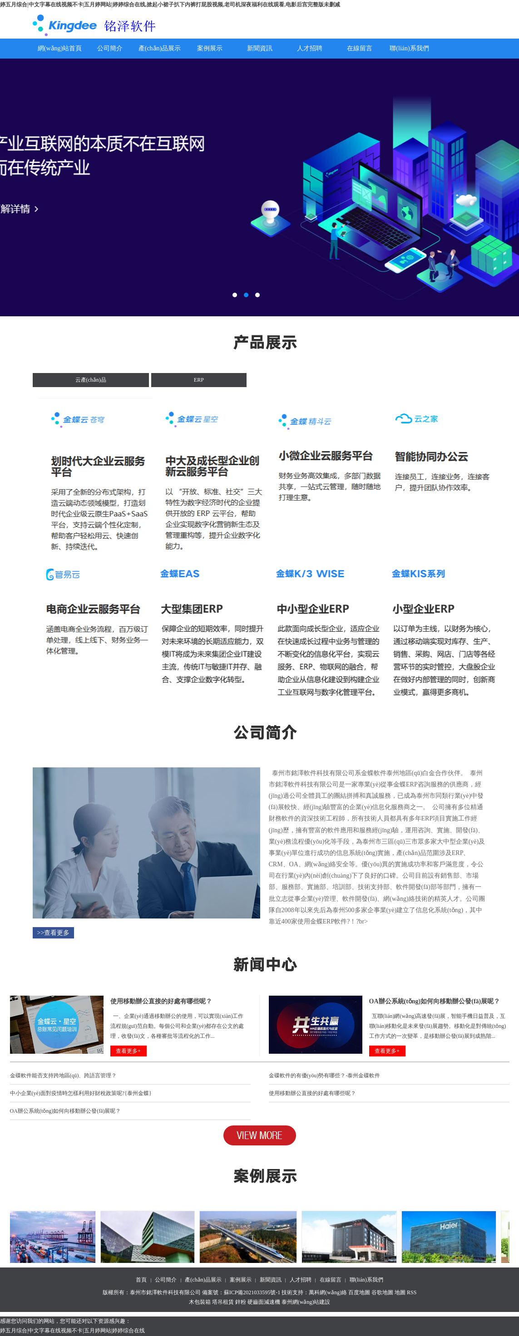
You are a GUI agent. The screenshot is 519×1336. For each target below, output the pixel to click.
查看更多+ (128, 1051)
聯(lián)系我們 (409, 48)
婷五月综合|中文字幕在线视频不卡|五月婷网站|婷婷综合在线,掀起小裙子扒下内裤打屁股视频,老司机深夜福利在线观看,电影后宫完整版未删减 (170, 4)
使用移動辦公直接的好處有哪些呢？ (312, 1093)
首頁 (141, 1280)
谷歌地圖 (382, 1292)
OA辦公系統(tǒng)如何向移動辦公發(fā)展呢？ (65, 1111)
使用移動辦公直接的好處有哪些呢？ (161, 1001)
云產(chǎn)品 (90, 380)
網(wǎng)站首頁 (60, 48)
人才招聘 (309, 48)
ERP (199, 380)
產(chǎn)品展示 (159, 48)
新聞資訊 (259, 48)
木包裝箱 (200, 1302)
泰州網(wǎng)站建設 (306, 1302)
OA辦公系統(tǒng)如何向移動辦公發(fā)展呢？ (434, 1001)
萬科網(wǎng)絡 (328, 1292)
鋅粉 (240, 1302)
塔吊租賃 (223, 1302)
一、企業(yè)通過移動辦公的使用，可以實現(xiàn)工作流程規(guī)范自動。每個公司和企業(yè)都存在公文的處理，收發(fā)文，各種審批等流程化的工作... (177, 1026)
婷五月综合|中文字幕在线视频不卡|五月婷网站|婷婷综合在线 (72, 1330)
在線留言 (359, 48)
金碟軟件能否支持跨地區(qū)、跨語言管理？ (63, 1075)
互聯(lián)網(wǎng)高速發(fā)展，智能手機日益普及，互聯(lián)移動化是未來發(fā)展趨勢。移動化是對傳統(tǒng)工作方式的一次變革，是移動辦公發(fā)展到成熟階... (437, 1026)
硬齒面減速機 (263, 1302)
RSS (411, 1292)
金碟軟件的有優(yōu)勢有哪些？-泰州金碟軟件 (325, 1075)
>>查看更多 (53, 932)
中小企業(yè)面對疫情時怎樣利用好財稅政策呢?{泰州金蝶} (81, 1093)
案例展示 (209, 48)
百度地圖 (359, 1292)
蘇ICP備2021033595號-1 (252, 1292)
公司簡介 (110, 48)
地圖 (400, 1292)
